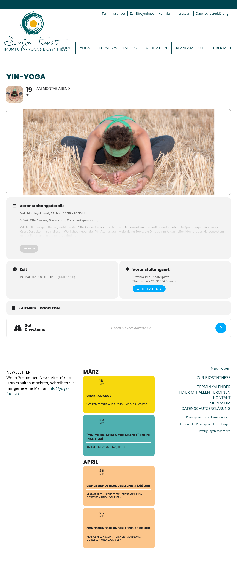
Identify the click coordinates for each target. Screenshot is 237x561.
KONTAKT (222, 397)
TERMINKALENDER (214, 386)
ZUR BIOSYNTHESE (214, 377)
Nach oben (221, 368)
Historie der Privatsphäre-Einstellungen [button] (205, 424)
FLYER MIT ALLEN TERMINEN (205, 392)
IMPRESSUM (220, 403)
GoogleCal (50, 308)
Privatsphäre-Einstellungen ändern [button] (208, 417)
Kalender (28, 308)
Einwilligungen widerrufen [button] (214, 431)
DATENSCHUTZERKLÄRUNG (206, 408)
